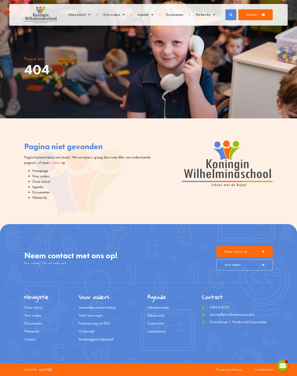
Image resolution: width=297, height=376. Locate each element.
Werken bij (206, 14)
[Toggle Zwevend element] (282, 365)
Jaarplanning (156, 331)
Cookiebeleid (263, 369)
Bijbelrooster (156, 315)
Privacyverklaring (229, 369)
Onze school (79, 14)
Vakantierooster (158, 307)
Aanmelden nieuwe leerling (97, 307)
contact (55, 162)
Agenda (146, 14)
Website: (38, 369)
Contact (30, 339)
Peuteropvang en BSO (94, 323)
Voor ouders (114, 14)
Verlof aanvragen (91, 315)
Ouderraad (86, 331)
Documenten (174, 15)
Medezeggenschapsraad (96, 339)
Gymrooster (155, 323)
